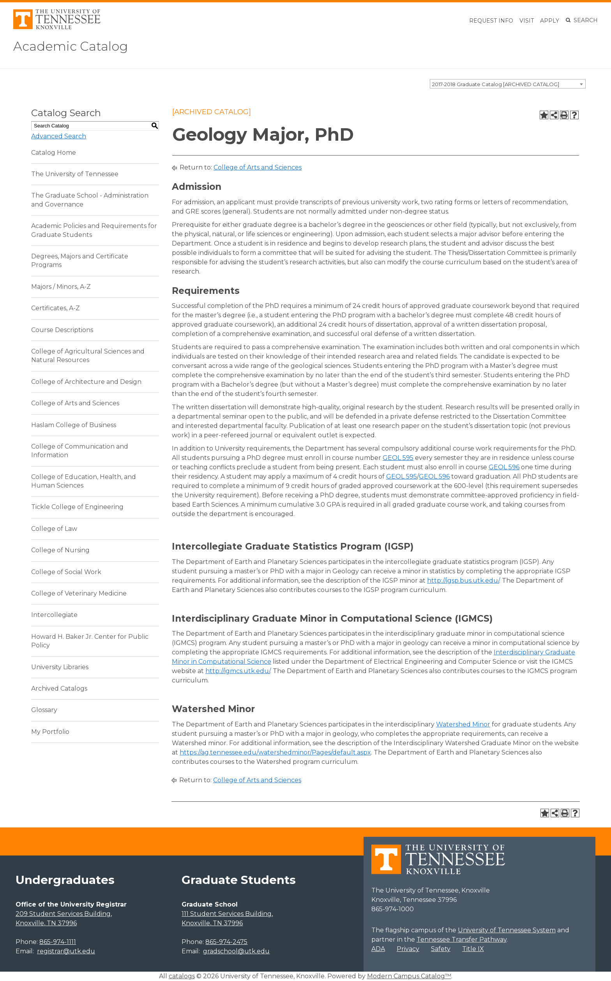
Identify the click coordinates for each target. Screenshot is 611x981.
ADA (378, 949)
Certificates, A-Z (55, 308)
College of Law (54, 528)
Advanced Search (58, 136)
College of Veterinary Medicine (79, 593)
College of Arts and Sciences (75, 403)
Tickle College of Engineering (77, 507)
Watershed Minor (463, 724)
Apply (549, 20)
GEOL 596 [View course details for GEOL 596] (504, 467)
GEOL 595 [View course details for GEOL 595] (398, 457)
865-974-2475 (226, 942)
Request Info (491, 20)
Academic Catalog (70, 46)
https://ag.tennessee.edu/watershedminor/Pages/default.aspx (275, 752)
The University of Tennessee (74, 174)
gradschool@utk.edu (236, 951)
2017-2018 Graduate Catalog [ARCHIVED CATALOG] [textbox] (495, 84)
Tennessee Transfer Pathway (462, 939)
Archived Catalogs (59, 688)
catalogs (182, 976)
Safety (440, 949)
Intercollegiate (54, 615)
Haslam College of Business (73, 425)
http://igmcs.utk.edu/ (237, 671)
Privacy (408, 949)
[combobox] (508, 83)
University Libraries (59, 667)
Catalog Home (53, 152)
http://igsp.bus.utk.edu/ (463, 580)
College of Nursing (60, 550)
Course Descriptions (62, 330)
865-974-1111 (57, 942)
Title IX (473, 949)
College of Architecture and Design (86, 381)
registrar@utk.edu (66, 951)
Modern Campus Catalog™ (409, 976)
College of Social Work (66, 572)
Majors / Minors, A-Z (61, 286)
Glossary (44, 710)
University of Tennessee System (507, 930)
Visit (526, 20)
